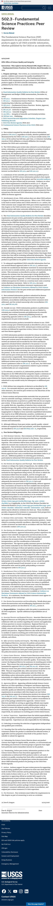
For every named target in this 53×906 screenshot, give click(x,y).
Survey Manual (7, 14)
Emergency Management (10, 864)
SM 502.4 (6, 105)
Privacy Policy (6, 832)
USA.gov (4, 848)
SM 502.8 (16, 429)
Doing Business (6, 860)
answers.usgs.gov (7, 900)
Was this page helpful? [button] (36, 904)
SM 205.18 (7, 110)
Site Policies (5, 828)
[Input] (34, 8)
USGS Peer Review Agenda (12, 123)
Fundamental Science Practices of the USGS (19, 125)
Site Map (4, 836)
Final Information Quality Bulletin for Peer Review (21, 92)
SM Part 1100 (8, 116)
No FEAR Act (5, 844)
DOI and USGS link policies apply (13, 840)
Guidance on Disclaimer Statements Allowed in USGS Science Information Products (25, 593)
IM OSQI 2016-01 (30, 429)
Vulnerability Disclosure (9, 852)
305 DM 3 (6, 114)
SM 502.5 (33, 265)
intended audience (43, 179)
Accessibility (5, 821)
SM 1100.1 (12, 134)
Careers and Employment (10, 856)
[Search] (44, 8)
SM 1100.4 (5, 310)
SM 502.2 (6, 101)
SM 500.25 (7, 112)
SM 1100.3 (25, 137)
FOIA (3, 825)
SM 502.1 (6, 99)
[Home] (7, 9)
